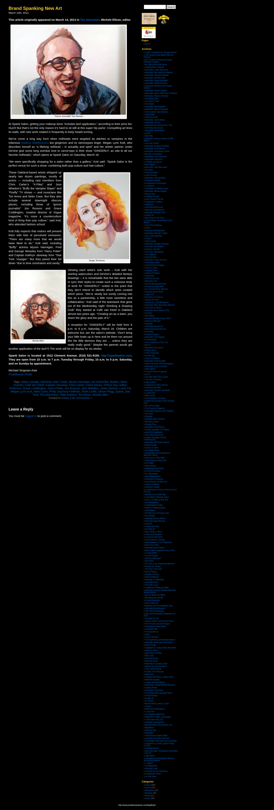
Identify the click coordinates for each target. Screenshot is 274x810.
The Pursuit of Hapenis (155, 408)
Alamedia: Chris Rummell (156, 157)
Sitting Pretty (150, 241)
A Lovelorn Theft (152, 101)
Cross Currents (151, 637)
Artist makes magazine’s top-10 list (159, 550)
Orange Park (150, 424)
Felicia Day (111, 385)
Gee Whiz (149, 332)
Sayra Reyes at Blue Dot (155, 460)
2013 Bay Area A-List (154, 326)
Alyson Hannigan (79, 381)
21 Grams (149, 701)
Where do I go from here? (156, 666)
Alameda (46, 381)
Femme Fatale (151, 173)
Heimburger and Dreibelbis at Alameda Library (157, 454)
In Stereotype (150, 340)
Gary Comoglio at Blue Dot (156, 500)
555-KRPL (149, 561)
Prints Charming (152, 353)
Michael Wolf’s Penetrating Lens (158, 725)
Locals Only (150, 393)
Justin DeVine (109, 388)
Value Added (150, 466)
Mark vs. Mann (151, 650)
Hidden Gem (150, 350)
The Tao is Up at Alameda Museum (160, 564)
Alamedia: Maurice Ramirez (157, 96)
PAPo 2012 (150, 396)
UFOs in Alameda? (153, 558)
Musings (148, 793)
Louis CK (125, 388)
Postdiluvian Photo (20, 374)
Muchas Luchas (152, 422)
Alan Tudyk (60, 381)
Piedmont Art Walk (153, 388)
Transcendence (151, 632)
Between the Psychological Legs (159, 606)
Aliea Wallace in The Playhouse (158, 542)
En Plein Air (150, 529)
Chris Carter (76, 385)
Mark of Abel (150, 382)
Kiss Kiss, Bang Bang (154, 252)
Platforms (149, 204)
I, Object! (149, 763)
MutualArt (149, 733)
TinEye (148, 706)
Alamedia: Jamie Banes (155, 120)
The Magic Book (152, 450)
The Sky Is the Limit (153, 569)
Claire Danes (94, 385)
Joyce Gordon (151, 175)
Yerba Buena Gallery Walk (156, 736)
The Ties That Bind (153, 380)
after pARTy (150, 369)
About (147, 44)
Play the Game (151, 661)
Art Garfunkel (100, 381)
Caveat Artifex (151, 553)
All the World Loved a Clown (157, 704)
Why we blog (150, 730)
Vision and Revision (153, 534)
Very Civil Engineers (153, 236)
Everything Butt (151, 99)
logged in (31, 416)
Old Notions (150, 510)
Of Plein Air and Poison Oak (157, 513)
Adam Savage (30, 381)
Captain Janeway (56, 385)
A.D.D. (148, 374)
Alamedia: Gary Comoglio (156, 366)
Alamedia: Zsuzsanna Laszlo (157, 151)
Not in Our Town (152, 545)
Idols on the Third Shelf (155, 458)
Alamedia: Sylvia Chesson (156, 83)
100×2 (148, 228)
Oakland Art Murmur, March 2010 (159, 677)
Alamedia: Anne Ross (154, 348)
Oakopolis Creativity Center (156, 188)
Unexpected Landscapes (155, 183)
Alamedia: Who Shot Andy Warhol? (160, 305)
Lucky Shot (150, 712)
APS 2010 (149, 656)
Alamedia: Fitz (151, 281)
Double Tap (150, 356)
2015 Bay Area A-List (154, 128)
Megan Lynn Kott (21, 391)
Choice (148, 238)
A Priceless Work (152, 262)
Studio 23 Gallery (152, 273)
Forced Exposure (152, 600)
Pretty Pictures (151, 696)
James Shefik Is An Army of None (159, 621)
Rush (147, 634)
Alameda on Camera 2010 (156, 664)
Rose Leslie (89, 391)
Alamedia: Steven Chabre (156, 91)
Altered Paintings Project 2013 (158, 318)
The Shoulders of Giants (155, 398)
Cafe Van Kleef (34, 385)
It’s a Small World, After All (156, 289)
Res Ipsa (149, 414)
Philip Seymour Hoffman (64, 391)
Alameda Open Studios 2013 (157, 310)
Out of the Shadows (153, 225)
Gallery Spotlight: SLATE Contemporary (155, 439)
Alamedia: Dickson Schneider (157, 390)
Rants (147, 796)
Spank (119, 391)
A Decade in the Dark (154, 690)
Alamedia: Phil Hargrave (155, 107)
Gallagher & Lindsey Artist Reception (160, 648)
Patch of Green (151, 658)
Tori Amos (84, 394)
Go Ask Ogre (150, 776)
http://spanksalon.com (116, 355)
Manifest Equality (152, 680)
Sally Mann (150, 756)
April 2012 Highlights (154, 432)
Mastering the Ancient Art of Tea (158, 125)
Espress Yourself (152, 249)
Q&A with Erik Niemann (155, 608)
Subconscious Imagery (154, 265)
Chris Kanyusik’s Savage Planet (158, 693)
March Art (149, 674)
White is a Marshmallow (155, 508)
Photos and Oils (152, 526)
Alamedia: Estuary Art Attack (157, 146)
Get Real (149, 170)
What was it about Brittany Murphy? (160, 685)
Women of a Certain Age (155, 494)
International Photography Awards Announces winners (159, 759)
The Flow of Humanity (154, 611)
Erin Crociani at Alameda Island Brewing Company (158, 61)
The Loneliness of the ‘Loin (156, 342)
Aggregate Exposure (153, 159)
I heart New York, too (154, 720)
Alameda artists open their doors (159, 642)
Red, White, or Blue (153, 532)
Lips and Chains (152, 143)
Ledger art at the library (155, 682)
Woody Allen (100, 394)
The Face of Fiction (153, 308)
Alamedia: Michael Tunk (155, 212)
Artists (65, 397)
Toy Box (148, 313)
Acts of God (150, 194)
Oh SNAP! (149, 463)
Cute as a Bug (151, 268)
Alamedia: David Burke (155, 130)
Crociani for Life (152, 618)
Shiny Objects (151, 572)
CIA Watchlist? (151, 766)
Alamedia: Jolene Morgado (156, 80)
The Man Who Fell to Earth (156, 377)
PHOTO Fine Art (152, 278)
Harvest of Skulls (152, 487)
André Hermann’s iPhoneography (159, 364)
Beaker (114, 381)
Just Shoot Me (151, 629)
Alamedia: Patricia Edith (155, 361)
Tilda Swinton (68, 394)
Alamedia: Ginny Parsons (156, 260)
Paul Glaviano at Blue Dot (156, 482)
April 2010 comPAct (153, 653)
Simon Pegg (106, 391)
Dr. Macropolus (151, 474)
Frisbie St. (149, 698)
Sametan (149, 324)
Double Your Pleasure (154, 672)
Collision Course (152, 196)
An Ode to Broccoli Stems (156, 65)
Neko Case (41, 391)
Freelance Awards (152, 180)
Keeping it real (151, 768)
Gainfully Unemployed (154, 722)
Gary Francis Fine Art (154, 199)
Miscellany (149, 790)
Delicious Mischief (152, 321)
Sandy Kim (149, 276)
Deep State (150, 115)
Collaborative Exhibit (153, 505)
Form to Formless (152, 471)
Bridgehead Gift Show (154, 468)
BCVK (147, 345)
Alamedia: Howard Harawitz (157, 75)
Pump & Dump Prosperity (156, 372)
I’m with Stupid (151, 556)
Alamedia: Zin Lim (152, 123)
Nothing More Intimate (154, 67)
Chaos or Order (151, 448)
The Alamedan (90, 19)
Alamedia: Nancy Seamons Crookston (161, 93)
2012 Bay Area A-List (154, 435)
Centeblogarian (151, 502)
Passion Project (151, 334)
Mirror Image (150, 645)
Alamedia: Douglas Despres (157, 244)
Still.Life (148, 524)
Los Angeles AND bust (154, 714)
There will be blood (153, 669)
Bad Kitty (149, 136)
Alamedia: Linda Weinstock (156, 70)
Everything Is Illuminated (155, 626)
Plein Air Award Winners (155, 521)
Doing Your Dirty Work (154, 286)
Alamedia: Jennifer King (155, 78)
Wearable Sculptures (154, 479)
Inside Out (149, 215)
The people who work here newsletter (161, 741)
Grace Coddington (34, 388)
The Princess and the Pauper (157, 624)
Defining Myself (151, 748)
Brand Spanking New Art (35, 8)
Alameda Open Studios (155, 419)
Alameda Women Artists (155, 518)
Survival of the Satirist (154, 246)
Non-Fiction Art (151, 603)
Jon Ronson (72, 388)
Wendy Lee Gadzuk (153, 154)
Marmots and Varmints (154, 210)
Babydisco (149, 728)
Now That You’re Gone (154, 218)
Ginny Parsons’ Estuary (155, 540)
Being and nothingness (155, 709)
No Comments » (82, 397)
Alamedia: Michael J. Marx (156, 233)
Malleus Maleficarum (34, 142)
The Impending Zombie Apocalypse (160, 640)
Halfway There (151, 270)
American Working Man (155, 231)
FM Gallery (150, 316)
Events (148, 788)
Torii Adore (149, 104)
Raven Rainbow (152, 577)
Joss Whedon (90, 388)
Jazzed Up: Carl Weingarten (157, 302)
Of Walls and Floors (153, 162)
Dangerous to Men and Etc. (156, 385)
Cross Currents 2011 (154, 537)
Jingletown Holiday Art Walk (157, 588)
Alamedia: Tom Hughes (155, 337)
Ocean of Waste (152, 484)
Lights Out (149, 294)
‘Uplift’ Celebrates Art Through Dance (161, 52)
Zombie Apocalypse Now (155, 284)
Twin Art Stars (151, 257)
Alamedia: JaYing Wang (155, 178)
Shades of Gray (151, 574)
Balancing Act (151, 445)
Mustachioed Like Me (154, 598)
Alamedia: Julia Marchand (156, 167)
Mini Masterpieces (153, 476)
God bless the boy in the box (157, 738)
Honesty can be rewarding (156, 771)
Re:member (150, 516)
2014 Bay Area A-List (154, 207)
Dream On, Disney (153, 566)
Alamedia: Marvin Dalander (156, 109)
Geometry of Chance (154, 297)
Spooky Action (151, 688)
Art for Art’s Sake (152, 406)
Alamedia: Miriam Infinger (156, 191)
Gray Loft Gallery (152, 358)
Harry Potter (55, 388)
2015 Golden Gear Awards (156, 112)
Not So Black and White (155, 595)
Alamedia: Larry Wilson (155, 149)
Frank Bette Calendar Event (157, 497)
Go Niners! (149, 186)
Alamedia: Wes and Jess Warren (159, 72)
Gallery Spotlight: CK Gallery (157, 430)
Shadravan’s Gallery (153, 202)
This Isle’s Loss (151, 585)
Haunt (147, 133)
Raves (148, 798)
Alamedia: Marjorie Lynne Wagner (159, 411)
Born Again (150, 165)
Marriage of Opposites (154, 580)
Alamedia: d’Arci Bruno (155, 427)
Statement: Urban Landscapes (158, 717)
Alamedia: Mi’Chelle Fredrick (157, 442)
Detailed (148, 416)
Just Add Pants (151, 582)
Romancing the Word (154, 292)
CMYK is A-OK (151, 117)
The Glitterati (150, 254)
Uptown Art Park (152, 300)
